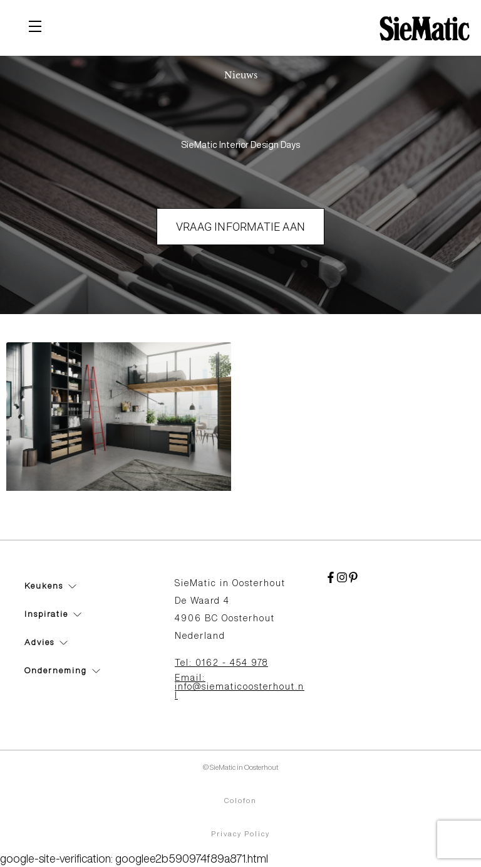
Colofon (240, 800)
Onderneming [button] (62, 670)
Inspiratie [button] (52, 614)
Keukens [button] (50, 586)
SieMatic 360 (55, 511)
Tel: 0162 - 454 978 (221, 662)
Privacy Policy (240, 833)
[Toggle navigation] (35, 27)
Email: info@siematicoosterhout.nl (239, 686)
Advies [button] (46, 642)
